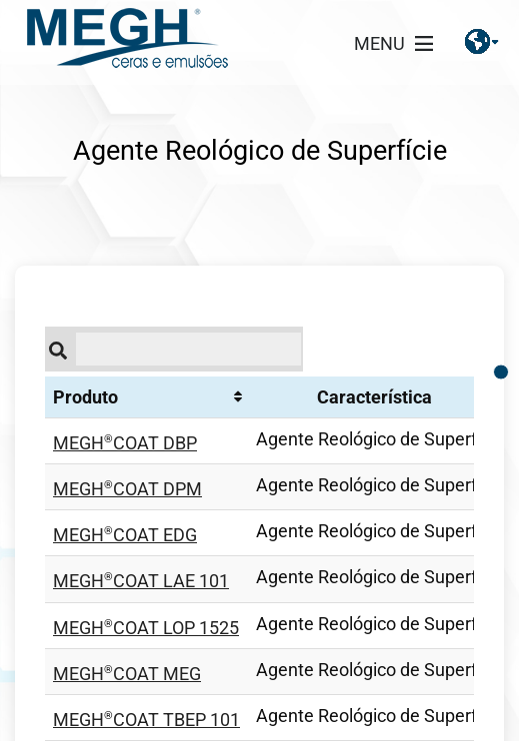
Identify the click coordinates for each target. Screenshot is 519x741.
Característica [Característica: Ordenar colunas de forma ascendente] (374, 396)
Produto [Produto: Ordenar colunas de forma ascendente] (85, 396)
